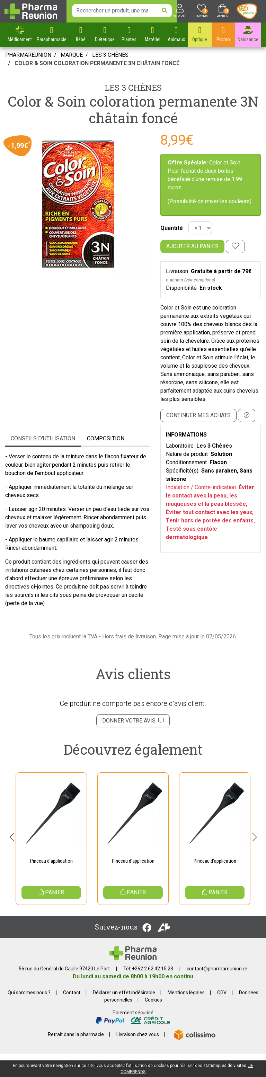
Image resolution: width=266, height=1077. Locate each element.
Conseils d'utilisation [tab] (43, 438)
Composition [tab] (105, 438)
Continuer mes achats (198, 415)
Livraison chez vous (137, 1034)
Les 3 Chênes (133, 87)
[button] (11, 837)
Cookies (153, 1000)
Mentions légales (186, 992)
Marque (72, 55)
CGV (222, 992)
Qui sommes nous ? (29, 992)
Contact (71, 992)
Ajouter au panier (192, 246)
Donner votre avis (133, 720)
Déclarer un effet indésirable (124, 992)
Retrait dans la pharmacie (76, 1034)
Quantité (171, 228)
